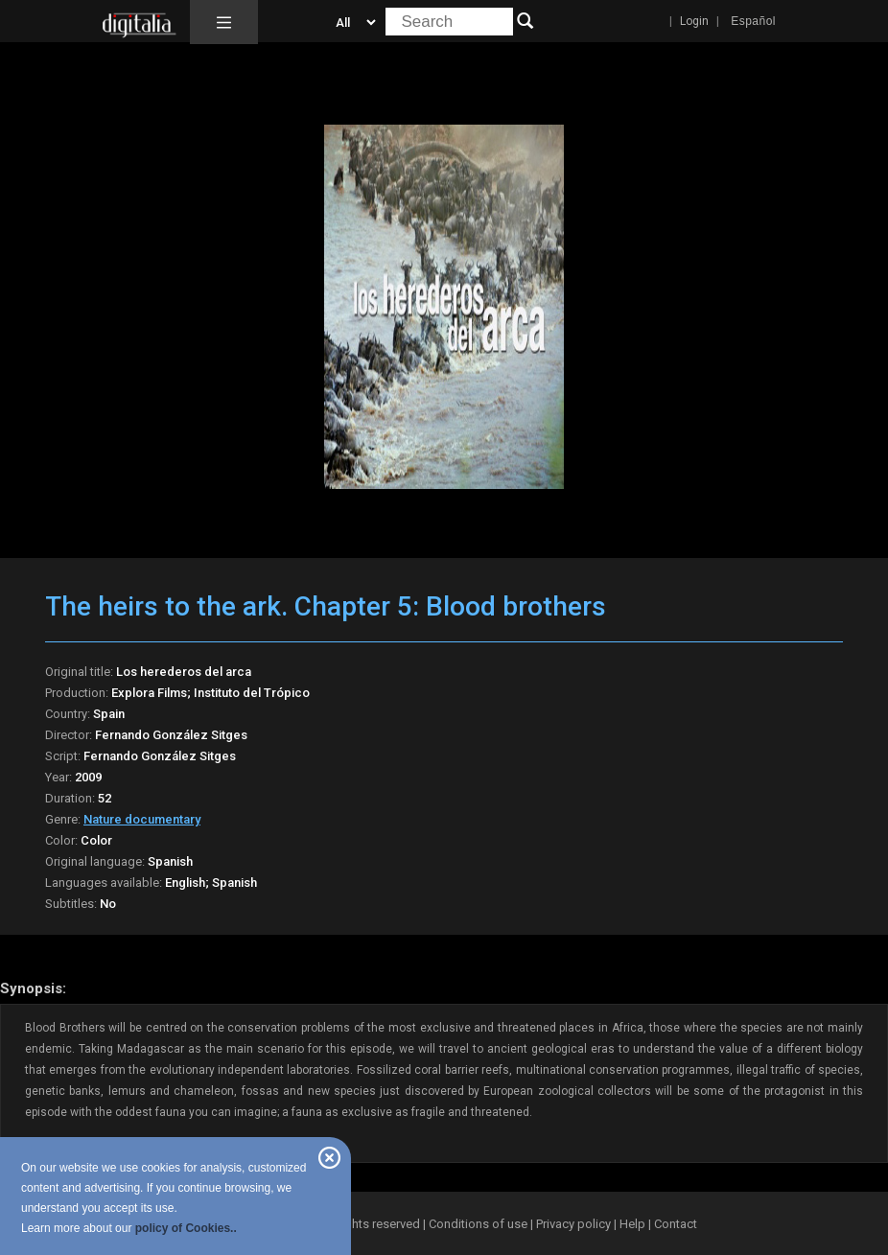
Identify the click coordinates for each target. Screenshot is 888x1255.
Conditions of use (479, 1224)
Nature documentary (141, 819)
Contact (675, 1224)
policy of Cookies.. (186, 1228)
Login (694, 21)
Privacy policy (573, 1224)
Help (632, 1224)
